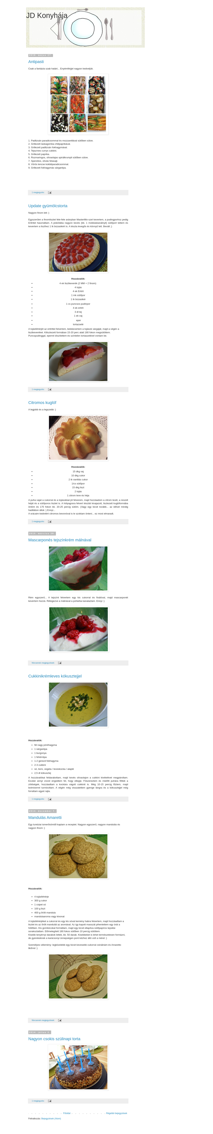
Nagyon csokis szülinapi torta (54, 1039)
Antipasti (36, 61)
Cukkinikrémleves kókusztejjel (55, 676)
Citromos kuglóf (42, 402)
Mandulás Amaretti (45, 817)
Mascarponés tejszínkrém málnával (59, 540)
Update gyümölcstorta (47, 206)
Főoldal (66, 1113)
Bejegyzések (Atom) (51, 1118)
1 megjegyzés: (38, 192)
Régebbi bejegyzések (116, 1113)
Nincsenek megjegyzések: (43, 663)
